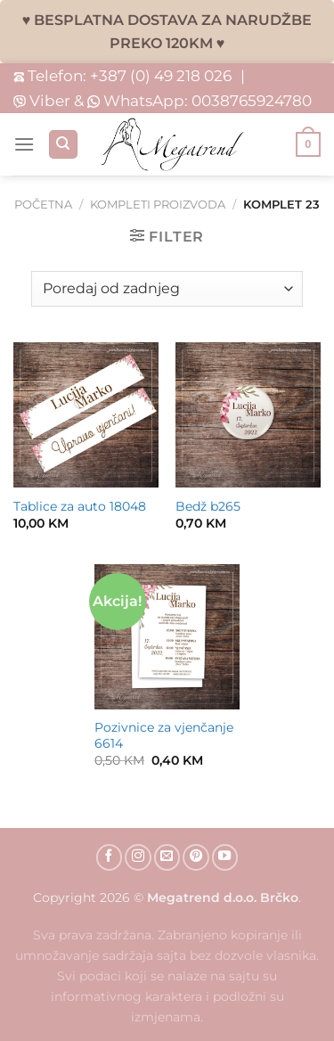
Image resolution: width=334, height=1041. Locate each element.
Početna (43, 204)
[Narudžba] (166, 289)
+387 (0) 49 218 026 (161, 75)
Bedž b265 (207, 506)
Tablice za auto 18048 (79, 506)
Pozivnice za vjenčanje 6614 (163, 735)
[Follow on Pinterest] (196, 857)
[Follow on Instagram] (138, 857)
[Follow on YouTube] (225, 857)
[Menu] (24, 144)
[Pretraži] (63, 145)
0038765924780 (251, 100)
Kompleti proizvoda (157, 204)
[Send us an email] (167, 857)
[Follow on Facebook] (109, 857)
